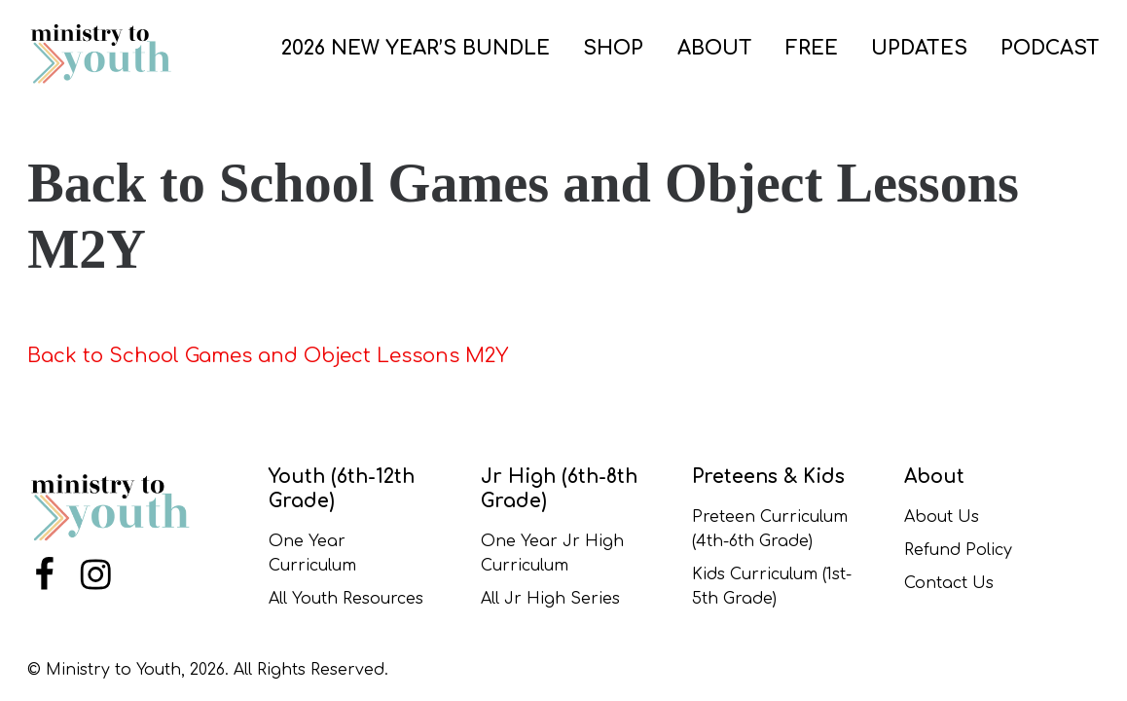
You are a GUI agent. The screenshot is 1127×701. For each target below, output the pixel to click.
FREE (811, 48)
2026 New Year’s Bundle (415, 48)
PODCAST (1050, 48)
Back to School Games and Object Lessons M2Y (267, 356)
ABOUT (714, 48)
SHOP (613, 48)
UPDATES (919, 48)
